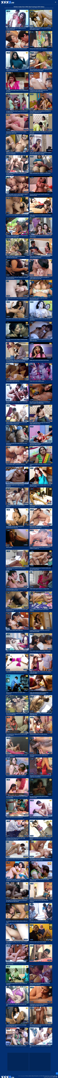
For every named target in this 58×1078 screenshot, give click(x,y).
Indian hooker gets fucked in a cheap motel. (39, 588)
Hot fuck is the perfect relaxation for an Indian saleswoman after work (16, 132)
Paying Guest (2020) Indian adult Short (38, 48)
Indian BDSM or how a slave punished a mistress (16, 671)
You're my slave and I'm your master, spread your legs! (17, 298)
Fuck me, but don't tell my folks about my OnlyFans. (39, 901)
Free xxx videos (28, 1075)
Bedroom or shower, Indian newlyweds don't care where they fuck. (41, 714)
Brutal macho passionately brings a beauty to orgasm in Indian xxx (40, 548)
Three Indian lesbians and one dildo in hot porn (40, 651)
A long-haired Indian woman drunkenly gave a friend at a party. (16, 174)
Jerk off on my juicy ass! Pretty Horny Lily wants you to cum (16, 444)
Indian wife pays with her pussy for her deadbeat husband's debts (40, 672)
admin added (9, 547)
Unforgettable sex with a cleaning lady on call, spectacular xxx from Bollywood (16, 880)
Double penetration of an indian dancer (38, 734)
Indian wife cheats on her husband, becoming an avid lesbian (40, 215)
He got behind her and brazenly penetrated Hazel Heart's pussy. (41, 236)
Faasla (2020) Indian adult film (12, 381)
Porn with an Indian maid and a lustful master (16, 1045)
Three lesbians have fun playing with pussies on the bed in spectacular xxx (40, 112)
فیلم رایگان (55, 1075)
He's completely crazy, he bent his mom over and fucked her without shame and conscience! (17, 361)
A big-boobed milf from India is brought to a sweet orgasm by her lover (39, 278)
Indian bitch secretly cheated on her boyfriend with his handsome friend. (40, 257)
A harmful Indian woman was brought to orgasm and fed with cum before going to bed (17, 195)
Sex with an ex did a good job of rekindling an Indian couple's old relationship (40, 402)
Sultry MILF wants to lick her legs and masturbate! (17, 318)
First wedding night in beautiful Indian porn (15, 464)
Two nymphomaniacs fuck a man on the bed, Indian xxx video (16, 963)
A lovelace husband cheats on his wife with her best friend (40, 319)
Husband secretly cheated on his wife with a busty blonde (16, 568)
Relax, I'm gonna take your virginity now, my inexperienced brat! (16, 28)
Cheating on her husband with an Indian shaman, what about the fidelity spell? (17, 236)
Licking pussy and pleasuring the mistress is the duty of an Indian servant (40, 444)
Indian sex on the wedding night (37, 381)
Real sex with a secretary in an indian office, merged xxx (15, 693)
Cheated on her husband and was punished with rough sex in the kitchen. (40, 776)
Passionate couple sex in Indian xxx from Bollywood (15, 485)
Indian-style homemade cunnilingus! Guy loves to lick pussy (41, 132)
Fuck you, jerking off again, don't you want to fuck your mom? (41, 506)
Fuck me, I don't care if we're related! (38, 941)
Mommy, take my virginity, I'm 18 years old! (39, 817)
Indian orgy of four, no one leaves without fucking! (15, 506)
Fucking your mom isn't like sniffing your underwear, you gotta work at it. (39, 1005)
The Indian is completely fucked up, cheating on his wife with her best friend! (16, 901)
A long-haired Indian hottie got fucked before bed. (16, 859)
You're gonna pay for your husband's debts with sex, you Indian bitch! (40, 568)
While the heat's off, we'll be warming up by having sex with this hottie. (39, 527)
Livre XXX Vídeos (41, 1075)
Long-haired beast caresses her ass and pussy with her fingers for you (16, 1025)
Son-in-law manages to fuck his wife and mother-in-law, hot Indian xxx (17, 714)
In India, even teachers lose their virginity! (39, 921)
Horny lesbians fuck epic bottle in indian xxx (16, 775)
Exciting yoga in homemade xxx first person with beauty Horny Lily (17, 610)
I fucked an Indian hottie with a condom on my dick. (40, 465)
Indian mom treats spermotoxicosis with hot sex (16, 651)
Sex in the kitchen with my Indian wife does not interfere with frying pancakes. (40, 70)
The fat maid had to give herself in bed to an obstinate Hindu (39, 195)
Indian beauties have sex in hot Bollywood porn (16, 48)
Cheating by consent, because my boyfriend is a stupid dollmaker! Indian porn (40, 859)
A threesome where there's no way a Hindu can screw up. (16, 984)
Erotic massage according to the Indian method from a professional (16, 755)
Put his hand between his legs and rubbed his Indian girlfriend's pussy (40, 423)
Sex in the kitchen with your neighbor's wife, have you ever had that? (17, 278)
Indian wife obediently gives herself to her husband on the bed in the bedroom (39, 693)
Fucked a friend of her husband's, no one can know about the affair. (40, 631)
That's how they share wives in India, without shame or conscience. (16, 153)
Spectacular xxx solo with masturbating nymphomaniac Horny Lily (15, 527)
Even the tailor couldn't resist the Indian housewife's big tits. (38, 298)
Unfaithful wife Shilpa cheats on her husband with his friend (17, 91)
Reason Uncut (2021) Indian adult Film (14, 630)
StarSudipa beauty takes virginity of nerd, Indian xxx (40, 1046)
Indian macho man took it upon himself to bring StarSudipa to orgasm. (40, 28)
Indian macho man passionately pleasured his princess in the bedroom (40, 984)
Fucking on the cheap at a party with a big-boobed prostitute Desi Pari (15, 838)
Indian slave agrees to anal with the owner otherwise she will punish (15, 257)
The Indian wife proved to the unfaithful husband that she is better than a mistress (40, 153)
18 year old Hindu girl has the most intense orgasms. (39, 610)
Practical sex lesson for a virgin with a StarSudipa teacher (17, 402)
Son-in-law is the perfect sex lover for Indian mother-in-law (39, 880)
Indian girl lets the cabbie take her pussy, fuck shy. (16, 1005)
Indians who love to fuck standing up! (14, 817)
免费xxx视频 (55, 1076)
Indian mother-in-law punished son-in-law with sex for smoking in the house (16, 423)
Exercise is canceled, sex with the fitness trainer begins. (40, 838)
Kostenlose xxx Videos (49, 1075)
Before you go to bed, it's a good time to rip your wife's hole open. (40, 340)
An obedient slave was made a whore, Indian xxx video (16, 922)
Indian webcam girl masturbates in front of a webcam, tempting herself (16, 70)
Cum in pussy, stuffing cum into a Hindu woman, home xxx (17, 942)
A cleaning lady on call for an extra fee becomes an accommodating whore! (16, 589)
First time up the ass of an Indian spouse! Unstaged (39, 755)
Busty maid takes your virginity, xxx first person (40, 173)
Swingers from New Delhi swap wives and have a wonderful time (17, 112)
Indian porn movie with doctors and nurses (39, 360)
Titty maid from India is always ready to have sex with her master (40, 485)
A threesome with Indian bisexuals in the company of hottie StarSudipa (39, 91)
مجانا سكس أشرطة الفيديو (48, 1076)
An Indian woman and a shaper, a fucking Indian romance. (16, 340)
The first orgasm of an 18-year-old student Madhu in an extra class (17, 797)
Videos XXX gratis (34, 1075)
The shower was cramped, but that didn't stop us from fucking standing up (40, 1025)
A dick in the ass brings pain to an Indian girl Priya (17, 214)
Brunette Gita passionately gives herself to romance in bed (39, 797)
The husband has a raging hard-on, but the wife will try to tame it (16, 735)
